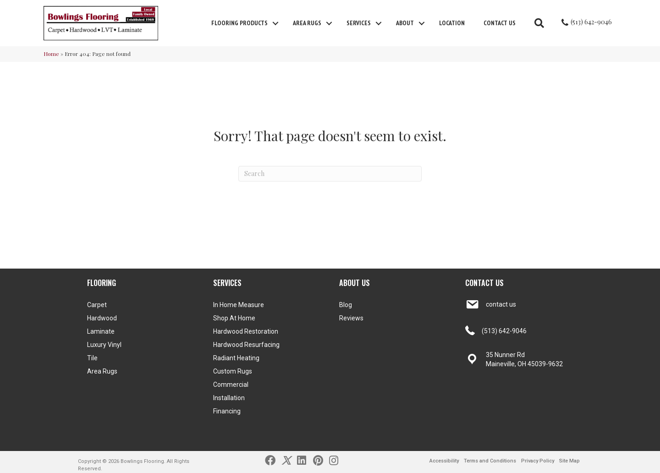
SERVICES (227, 282)
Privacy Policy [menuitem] (537, 461)
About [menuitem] (405, 23)
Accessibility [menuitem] (444, 461)
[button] (275, 23)
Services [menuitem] (358, 23)
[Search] (330, 174)
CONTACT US (484, 282)
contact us (501, 304)
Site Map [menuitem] (569, 461)
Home (51, 53)
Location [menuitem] (452, 23)
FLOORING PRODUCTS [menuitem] (239, 23)
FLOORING (101, 282)
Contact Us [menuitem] (500, 23)
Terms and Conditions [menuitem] (490, 461)
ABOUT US (354, 282)
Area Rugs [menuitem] (307, 23)
